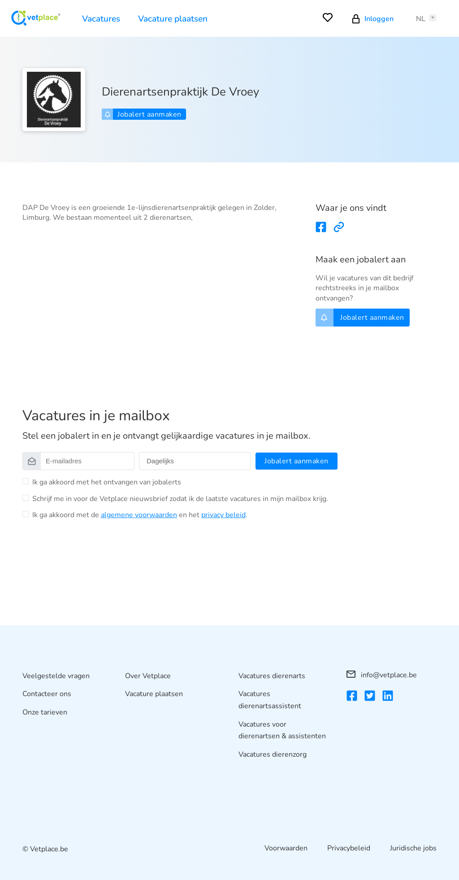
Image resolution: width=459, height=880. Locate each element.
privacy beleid (223, 515)
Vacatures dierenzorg (272, 754)
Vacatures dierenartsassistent (269, 700)
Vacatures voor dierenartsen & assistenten (282, 730)
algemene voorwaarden (139, 515)
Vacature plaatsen (173, 19)
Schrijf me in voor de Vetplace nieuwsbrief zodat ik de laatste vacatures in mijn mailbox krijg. (180, 499)
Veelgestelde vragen (56, 676)
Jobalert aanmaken (143, 114)
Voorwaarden (285, 848)
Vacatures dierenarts (271, 676)
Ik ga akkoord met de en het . (139, 515)
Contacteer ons (46, 694)
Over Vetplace (148, 676)
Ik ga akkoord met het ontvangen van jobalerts (106, 482)
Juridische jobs (413, 848)
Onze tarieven (44, 712)
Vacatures (101, 19)
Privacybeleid (348, 848)
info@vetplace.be (381, 675)
